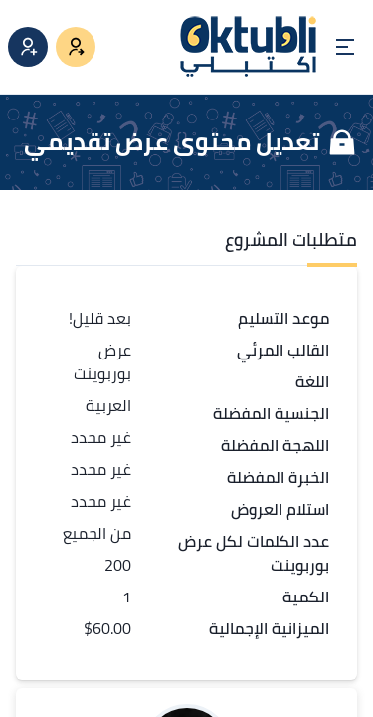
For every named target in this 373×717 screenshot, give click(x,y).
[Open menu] (345, 47)
